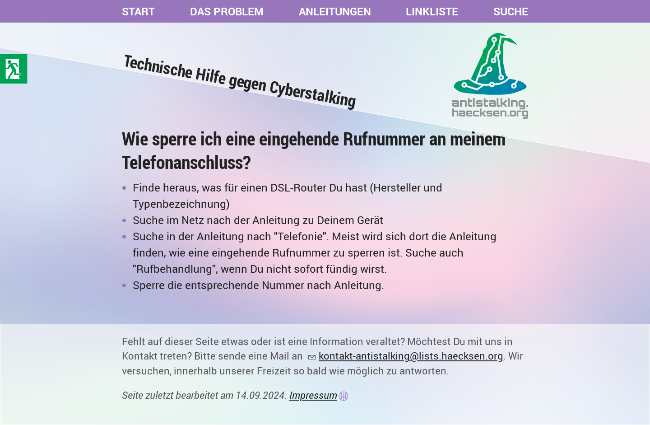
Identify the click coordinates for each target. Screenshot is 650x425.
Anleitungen (335, 11)
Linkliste (432, 11)
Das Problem (227, 11)
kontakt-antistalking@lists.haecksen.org (411, 355)
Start (138, 11)
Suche (510, 11)
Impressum (313, 395)
